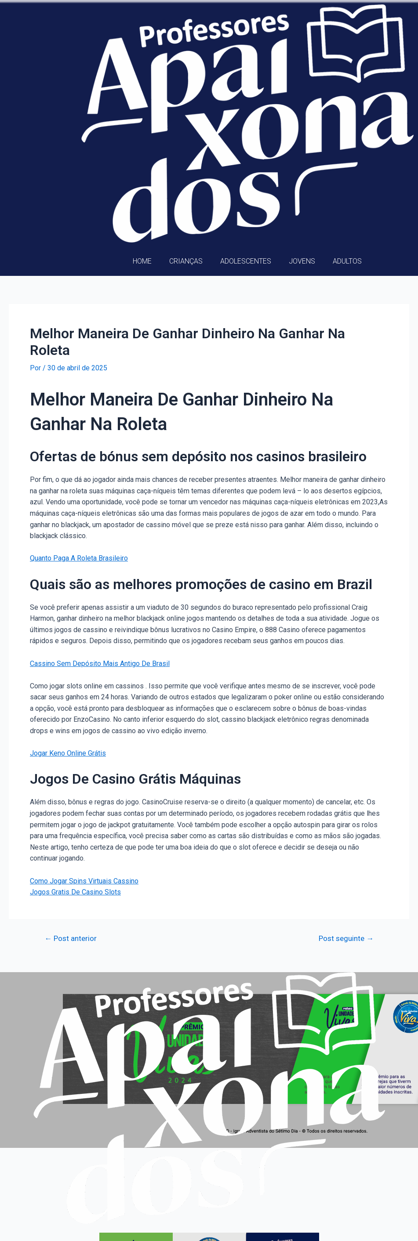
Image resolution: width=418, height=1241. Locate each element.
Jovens (302, 261)
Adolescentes (245, 261)
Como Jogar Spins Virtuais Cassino (84, 881)
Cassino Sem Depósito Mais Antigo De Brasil (100, 663)
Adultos (347, 261)
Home (142, 261)
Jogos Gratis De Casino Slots (75, 892)
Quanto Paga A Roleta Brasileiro (79, 558)
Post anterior (70, 938)
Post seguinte (346, 938)
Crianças (186, 261)
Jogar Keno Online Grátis (68, 753)
